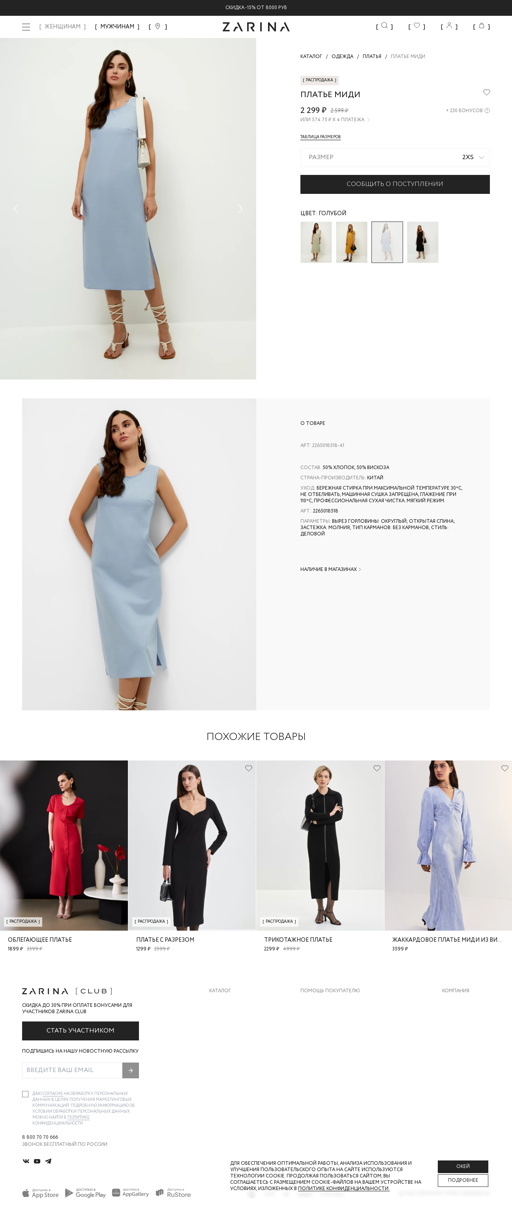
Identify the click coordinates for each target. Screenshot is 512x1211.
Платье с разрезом (165, 940)
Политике (79, 1118)
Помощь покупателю (330, 991)
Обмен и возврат (322, 1019)
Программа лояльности (333, 1050)
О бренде (454, 1003)
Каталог (220, 991)
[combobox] (395, 157)
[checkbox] (25, 1094)
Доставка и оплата (326, 1003)
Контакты (455, 1034)
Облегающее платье (40, 940)
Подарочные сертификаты (336, 1066)
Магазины (455, 1066)
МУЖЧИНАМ (117, 27)
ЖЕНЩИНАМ (63, 27)
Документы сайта (324, 1082)
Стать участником (80, 1030)
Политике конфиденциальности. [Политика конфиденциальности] (344, 1188)
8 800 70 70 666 (40, 1137)
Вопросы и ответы (326, 1034)
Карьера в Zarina (463, 1019)
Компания (455, 991)
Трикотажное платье (298, 940)
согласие (53, 1094)
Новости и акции (466, 1050)
